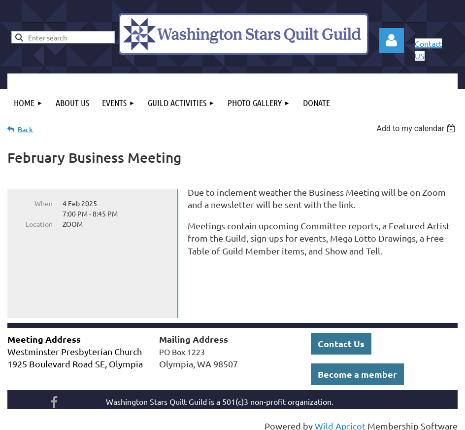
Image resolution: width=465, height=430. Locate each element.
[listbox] (417, 128)
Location (39, 223)
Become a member (357, 365)
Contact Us (341, 335)
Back (25, 129)
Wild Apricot (340, 417)
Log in (391, 40)
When (43, 203)
